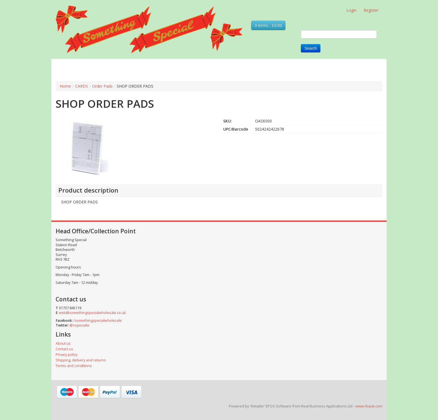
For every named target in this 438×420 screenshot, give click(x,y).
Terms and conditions (74, 365)
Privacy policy (66, 354)
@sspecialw (79, 325)
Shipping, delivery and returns (81, 360)
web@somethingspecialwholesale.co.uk (92, 312)
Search (310, 48)
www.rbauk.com (368, 406)
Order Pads (102, 86)
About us (63, 343)
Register (371, 10)
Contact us (64, 349)
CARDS (81, 86)
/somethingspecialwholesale (97, 320)
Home (65, 86)
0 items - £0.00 (268, 25)
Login (351, 10)
